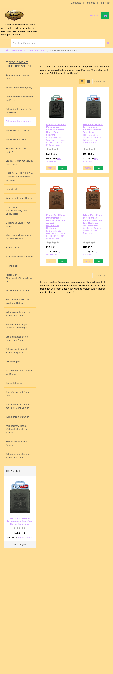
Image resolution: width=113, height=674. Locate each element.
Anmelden (105, 2)
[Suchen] (108, 43)
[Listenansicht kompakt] (88, 81)
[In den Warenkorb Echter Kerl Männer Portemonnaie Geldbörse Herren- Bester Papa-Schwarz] (62, 168)
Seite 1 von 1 (101, 81)
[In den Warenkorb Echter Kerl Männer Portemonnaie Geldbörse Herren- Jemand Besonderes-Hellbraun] (62, 261)
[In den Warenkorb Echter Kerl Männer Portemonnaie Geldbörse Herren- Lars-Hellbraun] (98, 261)
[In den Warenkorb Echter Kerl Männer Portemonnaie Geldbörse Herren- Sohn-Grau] (98, 168)
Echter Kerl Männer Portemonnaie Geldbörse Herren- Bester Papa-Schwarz (56, 129)
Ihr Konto (90, 2)
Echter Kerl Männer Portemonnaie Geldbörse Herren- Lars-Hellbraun (93, 219)
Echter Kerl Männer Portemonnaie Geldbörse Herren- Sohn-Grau (93, 128)
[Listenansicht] (82, 81)
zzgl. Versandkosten (25, 537)
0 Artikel (94, 15)
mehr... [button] (51, 167)
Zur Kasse (76, 2)
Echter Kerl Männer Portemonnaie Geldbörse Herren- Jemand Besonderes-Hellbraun (56, 222)
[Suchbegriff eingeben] (58, 43)
